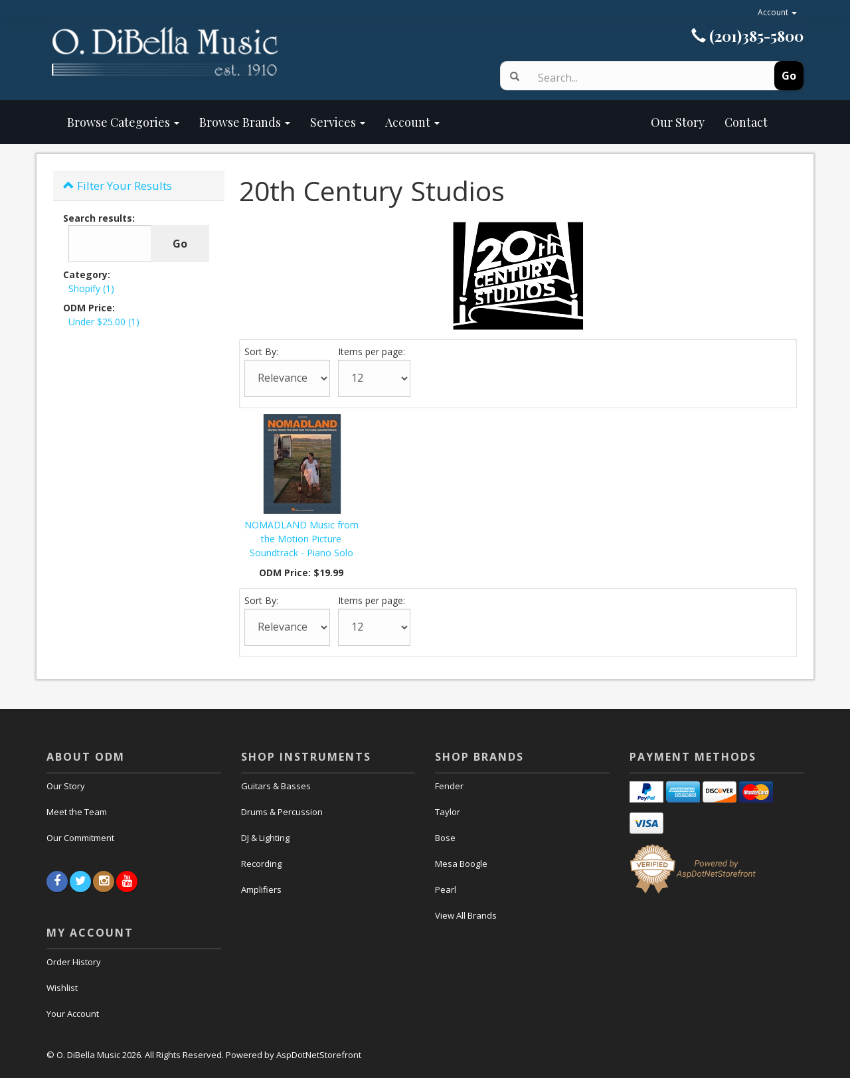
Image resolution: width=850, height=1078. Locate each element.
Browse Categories (123, 122)
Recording (261, 864)
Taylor (447, 812)
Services (337, 122)
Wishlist (62, 988)
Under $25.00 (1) (103, 321)
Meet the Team (76, 812)
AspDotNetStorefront (318, 1055)
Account (777, 12)
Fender (449, 786)
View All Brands (466, 915)
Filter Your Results (117, 185)
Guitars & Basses (276, 786)
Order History (73, 962)
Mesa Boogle (461, 864)
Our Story (582, 122)
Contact (746, 122)
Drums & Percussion (282, 812)
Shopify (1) (91, 288)
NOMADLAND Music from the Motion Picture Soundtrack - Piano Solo (301, 538)
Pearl (445, 889)
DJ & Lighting (265, 838)
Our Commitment (80, 838)
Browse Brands (244, 122)
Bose (445, 838)
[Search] (639, 77)
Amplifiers (261, 889)
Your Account (72, 1014)
